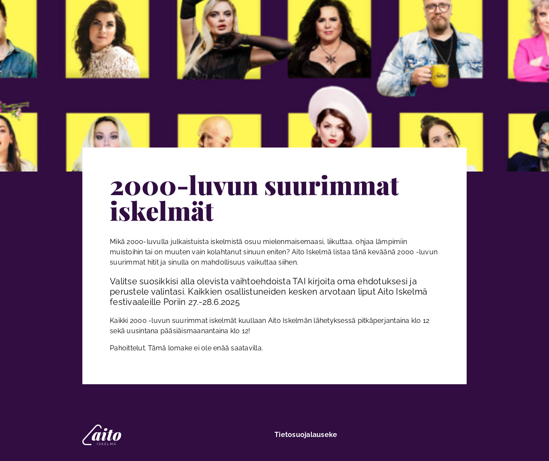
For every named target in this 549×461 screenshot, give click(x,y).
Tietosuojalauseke (305, 435)
